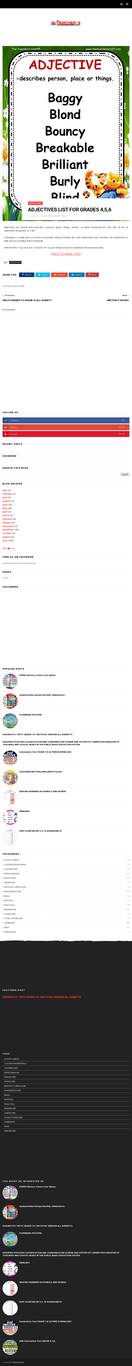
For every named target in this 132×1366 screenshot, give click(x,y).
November (8, 529)
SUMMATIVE (9, 922)
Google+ (64, 427)
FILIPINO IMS (9, 882)
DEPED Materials (11, 873)
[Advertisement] (66, 384)
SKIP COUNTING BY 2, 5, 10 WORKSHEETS (40, 831)
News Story (9, 905)
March (6, 515)
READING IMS (10, 909)
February (7, 493)
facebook (64, 420)
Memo (7, 896)
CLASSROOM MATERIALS (15, 864)
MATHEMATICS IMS (12, 891)
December (8, 526)
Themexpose (18, 1362)
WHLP (7, 927)
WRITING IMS (10, 932)
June (5, 497)
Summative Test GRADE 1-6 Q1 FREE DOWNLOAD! (45, 752)
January (7, 522)
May (5, 490)
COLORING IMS (11, 869)
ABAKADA (24, 811)
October (7, 533)
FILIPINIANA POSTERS (30, 714)
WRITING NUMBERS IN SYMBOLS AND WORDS (42, 791)
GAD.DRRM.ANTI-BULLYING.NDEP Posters (40, 771)
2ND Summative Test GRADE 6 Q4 (37, 1341)
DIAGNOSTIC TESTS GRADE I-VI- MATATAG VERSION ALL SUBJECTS (37, 734)
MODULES (8, 900)
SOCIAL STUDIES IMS (13, 918)
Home (6, 577)
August (7, 501)
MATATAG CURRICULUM (15, 887)
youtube (64, 434)
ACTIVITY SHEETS (11, 860)
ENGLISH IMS (35, 203)
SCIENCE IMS (10, 914)
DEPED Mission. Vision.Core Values (37, 675)
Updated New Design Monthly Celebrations (42, 695)
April (5, 511)
